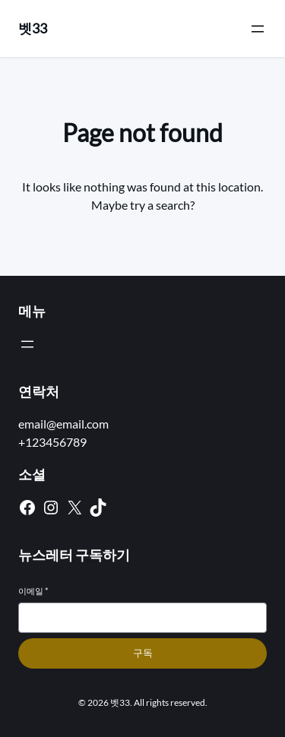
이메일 (33, 591)
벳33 (32, 28)
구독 (143, 653)
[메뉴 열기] (258, 29)
